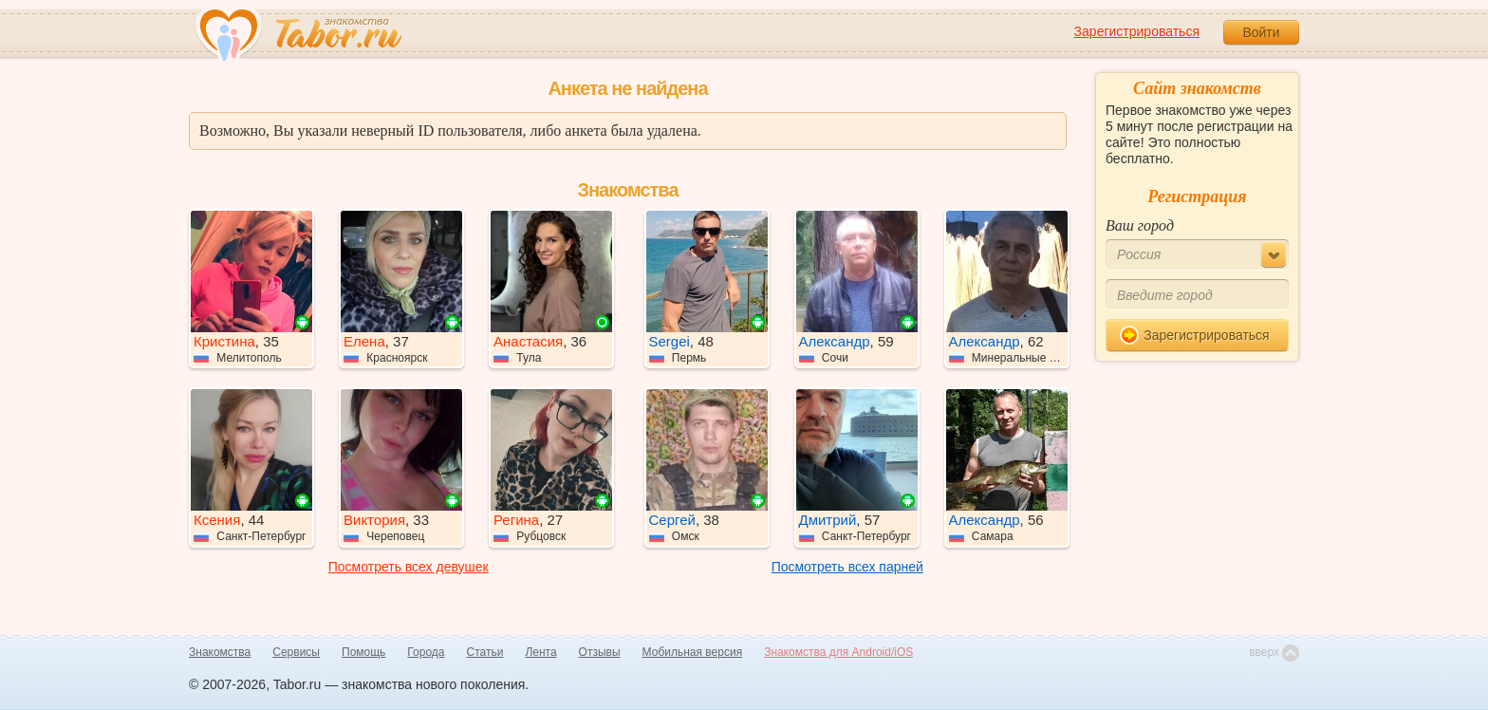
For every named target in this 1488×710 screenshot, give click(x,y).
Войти (1260, 32)
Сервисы (296, 652)
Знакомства (220, 652)
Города (425, 652)
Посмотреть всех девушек (408, 566)
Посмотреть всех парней (847, 566)
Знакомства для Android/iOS (838, 652)
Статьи (485, 652)
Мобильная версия (692, 652)
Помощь (363, 652)
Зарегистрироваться (1137, 31)
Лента (540, 652)
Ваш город (1140, 225)
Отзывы (600, 652)
